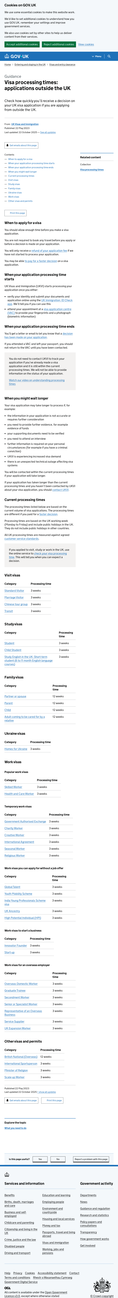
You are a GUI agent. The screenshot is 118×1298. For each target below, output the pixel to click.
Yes (43, 1159)
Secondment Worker (16, 997)
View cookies (86, 44)
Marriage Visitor (14, 597)
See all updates (48, 132)
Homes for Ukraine (15, 749)
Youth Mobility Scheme (18, 893)
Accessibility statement (52, 1273)
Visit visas (13, 180)
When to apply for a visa (20, 159)
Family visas (14, 188)
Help (7, 1273)
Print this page (17, 213)
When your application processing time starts (31, 163)
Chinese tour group (16, 604)
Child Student (12, 650)
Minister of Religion (16, 1070)
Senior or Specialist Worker (20, 1004)
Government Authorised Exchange (25, 821)
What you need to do (15, 1128)
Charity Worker (13, 828)
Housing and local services (58, 1219)
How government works (94, 1239)
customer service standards (21, 538)
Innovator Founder (15, 945)
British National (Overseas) (20, 1056)
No (61, 1159)
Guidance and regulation (95, 1208)
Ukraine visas (15, 192)
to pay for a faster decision (41, 261)
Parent (8, 703)
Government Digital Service (21, 1282)
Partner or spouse (15, 696)
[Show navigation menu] (96, 56)
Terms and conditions (17, 1277)
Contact (74, 1273)
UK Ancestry (12, 911)
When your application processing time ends (30, 167)
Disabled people (14, 1246)
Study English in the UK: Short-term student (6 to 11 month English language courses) (28, 660)
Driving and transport (17, 1253)
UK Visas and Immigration (25, 124)
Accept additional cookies (22, 44)
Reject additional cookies (59, 44)
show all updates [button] (46, 1092)
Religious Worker (14, 855)
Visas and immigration (55, 1242)
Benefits (9, 1195)
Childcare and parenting (19, 1222)
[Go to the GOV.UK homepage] (16, 56)
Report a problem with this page (91, 1159)
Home (7, 64)
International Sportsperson (20, 1063)
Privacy (17, 1273)
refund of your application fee (49, 250)
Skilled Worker (13, 787)
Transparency (88, 1232)
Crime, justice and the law (20, 1239)
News (83, 1202)
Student (9, 643)
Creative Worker (14, 835)
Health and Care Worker (19, 793)
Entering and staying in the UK (30, 64)
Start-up (9, 952)
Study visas (14, 184)
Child (7, 710)
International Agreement (19, 842)
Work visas (13, 196)
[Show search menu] (109, 56)
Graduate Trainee (14, 990)
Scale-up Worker (14, 1077)
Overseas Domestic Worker (21, 983)
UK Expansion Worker (17, 1028)
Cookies (30, 1273)
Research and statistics (94, 1215)
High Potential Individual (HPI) (22, 918)
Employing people (53, 1202)
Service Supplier (14, 1021)
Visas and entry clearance (62, 64)
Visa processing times (92, 169)
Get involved (87, 1245)
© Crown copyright (102, 1296)
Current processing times (21, 175)
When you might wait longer (22, 171)
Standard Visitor (14, 590)
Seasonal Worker (14, 848)
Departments (88, 1195)
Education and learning (56, 1195)
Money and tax (51, 1225)
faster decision (48, 514)
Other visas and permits (20, 201)
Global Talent (12, 887)
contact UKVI (60, 489)
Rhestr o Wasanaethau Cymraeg (52, 1277)
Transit (8, 611)
